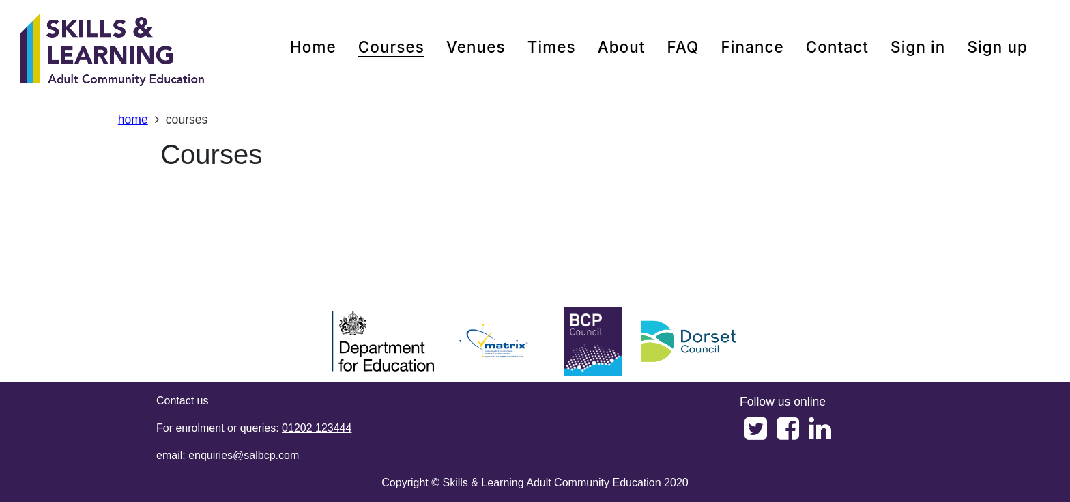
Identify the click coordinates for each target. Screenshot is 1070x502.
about (622, 47)
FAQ (683, 47)
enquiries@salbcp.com (243, 455)
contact (837, 47)
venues (476, 47)
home (313, 47)
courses (391, 47)
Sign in (918, 47)
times (551, 47)
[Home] (112, 51)
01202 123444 (316, 428)
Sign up (997, 47)
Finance (752, 47)
